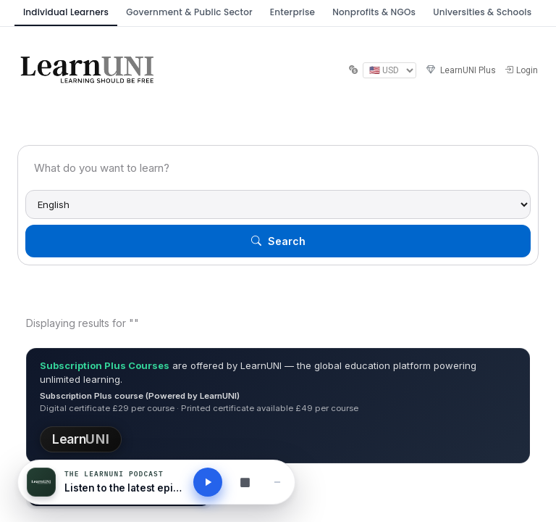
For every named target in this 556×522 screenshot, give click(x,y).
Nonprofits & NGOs (374, 12)
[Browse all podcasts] (244, 482)
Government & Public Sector (189, 12)
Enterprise (292, 12)
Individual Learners (66, 12)
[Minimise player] (277, 482)
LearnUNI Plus (460, 70)
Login (521, 70)
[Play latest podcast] (207, 482)
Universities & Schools (482, 12)
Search (278, 241)
